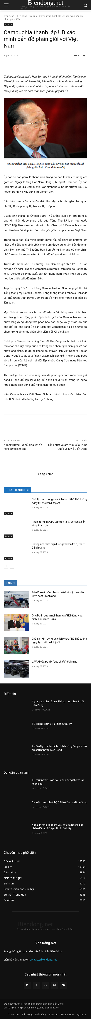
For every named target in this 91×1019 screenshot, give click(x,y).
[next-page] (12, 566)
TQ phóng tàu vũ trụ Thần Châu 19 (52, 723)
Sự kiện (33, 16)
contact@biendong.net (43, 959)
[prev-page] (6, 566)
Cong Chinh (45, 474)
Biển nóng (21, 16)
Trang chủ (9, 16)
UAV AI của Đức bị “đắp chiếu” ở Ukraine (54, 661)
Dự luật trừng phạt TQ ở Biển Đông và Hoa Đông (59, 802)
